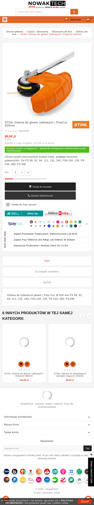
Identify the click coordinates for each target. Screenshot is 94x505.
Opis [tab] (47, 260)
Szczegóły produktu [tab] (47, 271)
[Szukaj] (43, 11)
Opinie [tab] (47, 282)
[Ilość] (15, 172)
